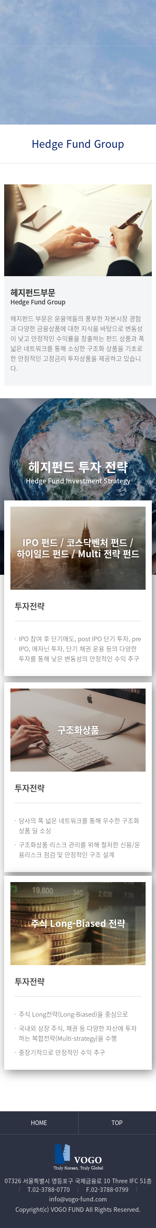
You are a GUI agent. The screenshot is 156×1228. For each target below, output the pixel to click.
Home (39, 1122)
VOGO (78, 22)
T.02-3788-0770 (48, 1189)
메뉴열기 (141, 22)
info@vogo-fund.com (78, 1199)
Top (117, 1122)
